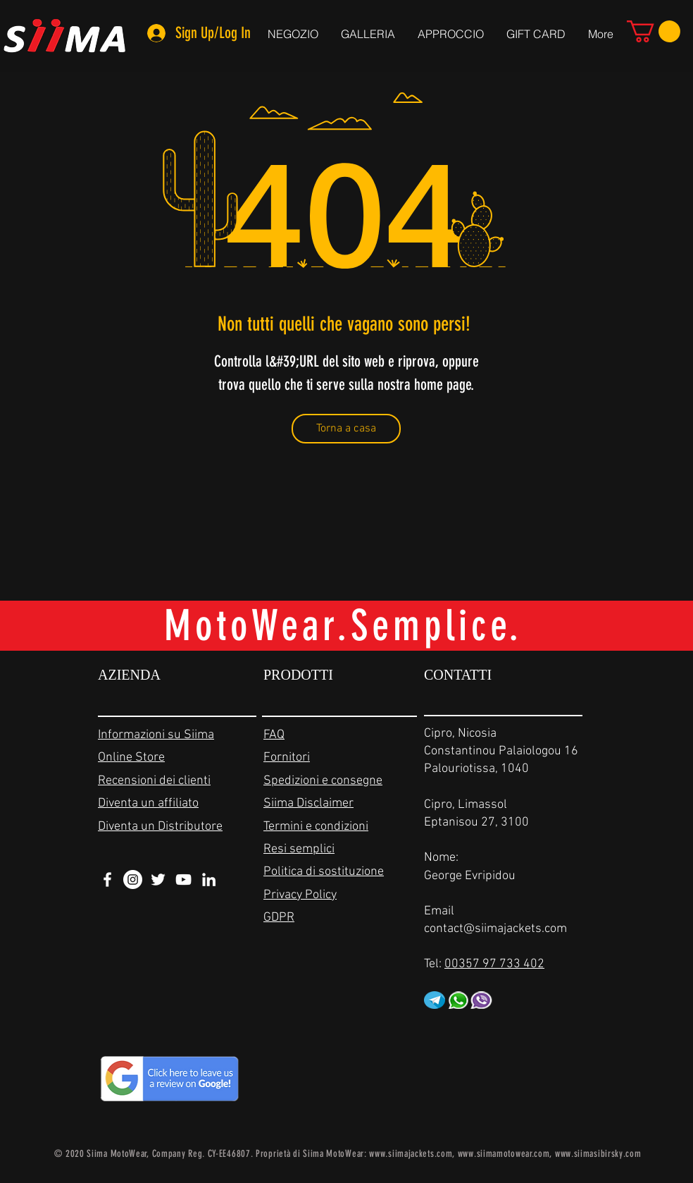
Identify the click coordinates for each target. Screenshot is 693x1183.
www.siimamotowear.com (504, 1154)
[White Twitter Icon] (158, 879)
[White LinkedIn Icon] (208, 879)
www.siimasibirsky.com (598, 1154)
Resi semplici (299, 849)
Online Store (131, 757)
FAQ (274, 735)
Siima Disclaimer (308, 803)
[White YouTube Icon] (183, 879)
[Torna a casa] (346, 428)
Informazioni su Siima (156, 735)
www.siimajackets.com (410, 1154)
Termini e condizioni (315, 826)
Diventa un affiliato (148, 803)
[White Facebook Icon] (107, 879)
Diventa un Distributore (160, 826)
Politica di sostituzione (323, 871)
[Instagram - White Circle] (132, 879)
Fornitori (286, 757)
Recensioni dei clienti (154, 780)
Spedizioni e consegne (322, 780)
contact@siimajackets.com (495, 928)
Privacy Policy (300, 895)
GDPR (278, 917)
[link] (653, 31)
